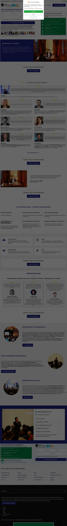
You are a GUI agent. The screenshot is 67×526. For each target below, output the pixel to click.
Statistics (32, 8)
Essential (26, 8)
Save (33, 14)
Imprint (37, 18)
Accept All (33, 11)
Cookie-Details (30, 18)
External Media (39, 8)
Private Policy (34, 18)
